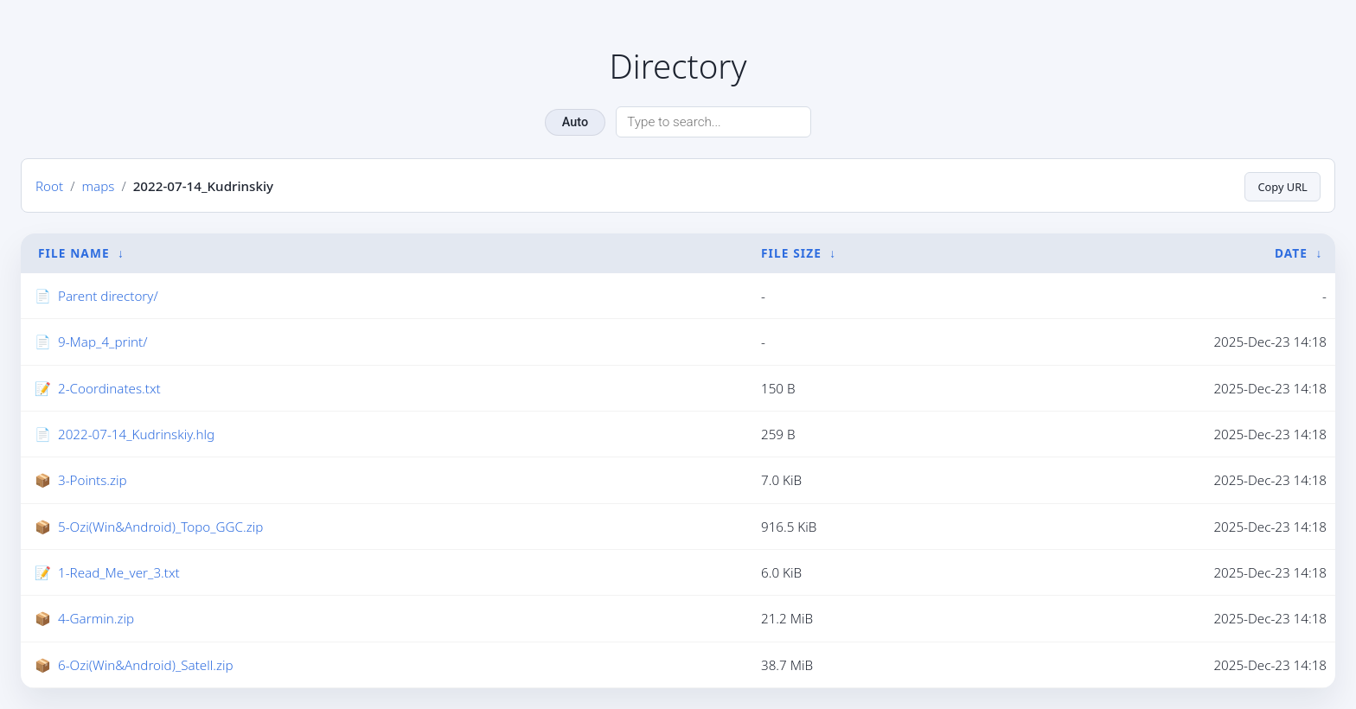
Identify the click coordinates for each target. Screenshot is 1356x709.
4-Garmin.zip (96, 619)
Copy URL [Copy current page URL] (1279, 185)
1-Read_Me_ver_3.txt (119, 572)
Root (49, 186)
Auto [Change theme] (575, 122)
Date (1291, 253)
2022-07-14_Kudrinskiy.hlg (136, 434)
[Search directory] (713, 121)
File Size (791, 253)
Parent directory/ (108, 295)
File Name (74, 253)
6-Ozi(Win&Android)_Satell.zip (145, 665)
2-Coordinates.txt (109, 388)
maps (97, 186)
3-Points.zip (92, 480)
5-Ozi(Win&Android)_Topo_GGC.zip (160, 526)
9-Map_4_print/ (102, 342)
